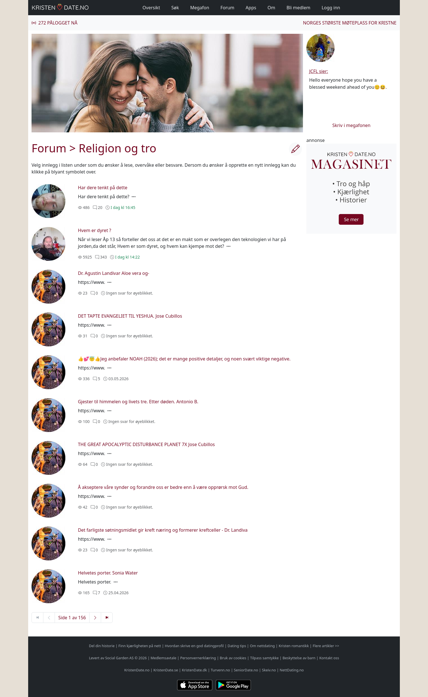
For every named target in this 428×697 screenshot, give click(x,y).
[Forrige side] (49, 617)
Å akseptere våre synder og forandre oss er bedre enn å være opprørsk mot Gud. (163, 487)
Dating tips (237, 645)
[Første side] (37, 617)
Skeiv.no (269, 669)
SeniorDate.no (246, 669)
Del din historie (102, 645)
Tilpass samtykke (264, 657)
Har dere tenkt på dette (103, 187)
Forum (227, 8)
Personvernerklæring (198, 657)
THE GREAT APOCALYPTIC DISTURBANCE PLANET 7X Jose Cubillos (146, 444)
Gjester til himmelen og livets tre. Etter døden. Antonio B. (138, 401)
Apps (251, 8)
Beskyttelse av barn (299, 657)
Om (271, 8)
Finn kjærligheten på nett (140, 645)
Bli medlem (298, 8)
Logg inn (331, 8)
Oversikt (151, 8)
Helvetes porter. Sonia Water (108, 573)
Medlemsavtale (163, 657)
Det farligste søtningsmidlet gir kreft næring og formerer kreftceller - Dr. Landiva (163, 530)
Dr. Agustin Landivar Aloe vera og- (113, 273)
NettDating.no (292, 669)
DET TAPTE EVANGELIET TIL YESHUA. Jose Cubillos (130, 316)
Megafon (199, 8)
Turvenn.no (220, 669)
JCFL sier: (318, 71)
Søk (175, 8)
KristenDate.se (165, 669)
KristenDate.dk (194, 669)
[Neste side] (95, 617)
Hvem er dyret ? (94, 230)
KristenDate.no (137, 669)
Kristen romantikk (294, 645)
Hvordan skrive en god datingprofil (194, 645)
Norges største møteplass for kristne (349, 23)
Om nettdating (262, 645)
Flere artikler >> (326, 645)
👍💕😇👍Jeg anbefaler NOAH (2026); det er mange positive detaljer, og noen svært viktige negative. (184, 359)
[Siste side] (107, 617)
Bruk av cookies (233, 657)
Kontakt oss (329, 657)
